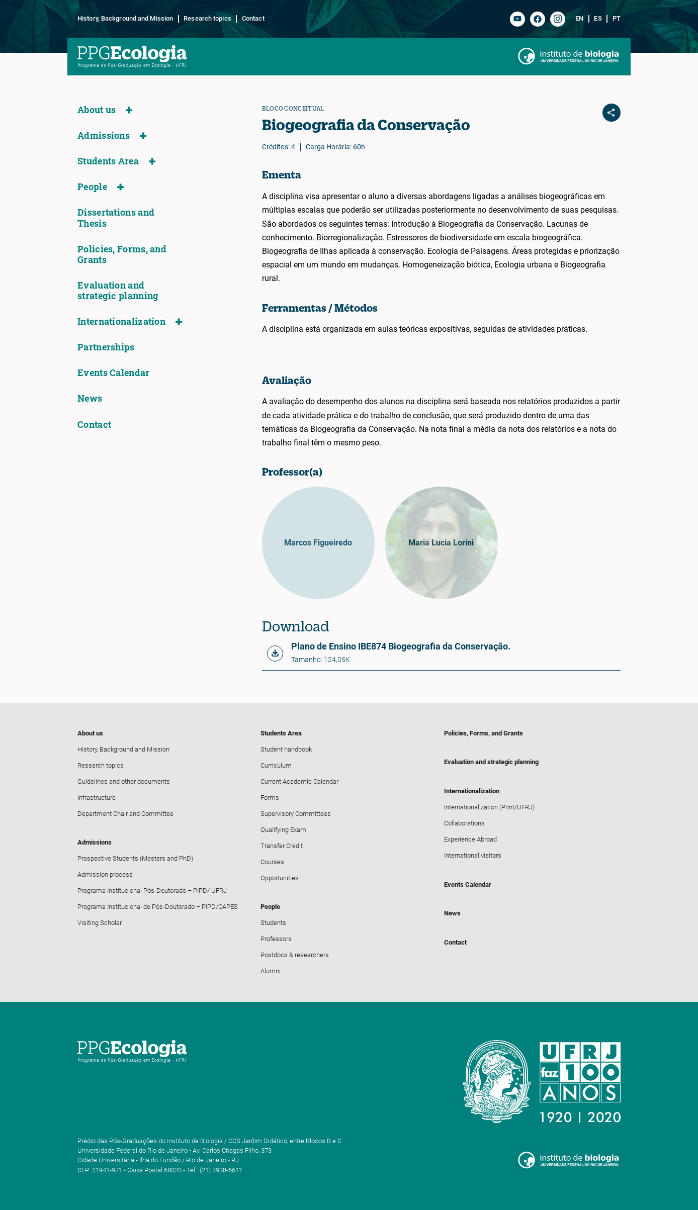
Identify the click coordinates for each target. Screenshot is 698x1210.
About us (96, 110)
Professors (276, 939)
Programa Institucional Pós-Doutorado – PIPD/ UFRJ (152, 890)
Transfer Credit (281, 846)
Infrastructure (96, 797)
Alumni (270, 971)
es (597, 18)
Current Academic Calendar (299, 781)
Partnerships (106, 347)
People (92, 186)
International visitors (472, 855)
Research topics (207, 18)
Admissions (103, 135)
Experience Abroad (470, 839)
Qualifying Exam (283, 829)
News (89, 398)
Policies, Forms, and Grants (121, 254)
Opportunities (279, 878)
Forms (269, 797)
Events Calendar (113, 372)
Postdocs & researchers (294, 955)
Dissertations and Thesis (115, 217)
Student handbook (286, 749)
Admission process (105, 874)
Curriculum (276, 765)
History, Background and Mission (125, 18)
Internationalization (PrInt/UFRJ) (489, 807)
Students (273, 922)
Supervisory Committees (295, 813)
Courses (272, 862)
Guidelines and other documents (123, 781)
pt (617, 18)
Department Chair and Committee (125, 813)
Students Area (108, 161)
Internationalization (121, 321)
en (579, 18)
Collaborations (464, 823)
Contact (253, 18)
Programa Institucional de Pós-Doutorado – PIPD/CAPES (157, 906)
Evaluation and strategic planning (117, 290)
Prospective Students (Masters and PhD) (135, 858)
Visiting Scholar (99, 922)
